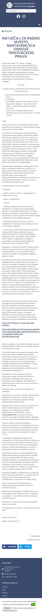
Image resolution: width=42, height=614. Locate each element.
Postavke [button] (7, 608)
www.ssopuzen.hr (9, 415)
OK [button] (33, 604)
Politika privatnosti (10, 610)
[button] (39, 24)
